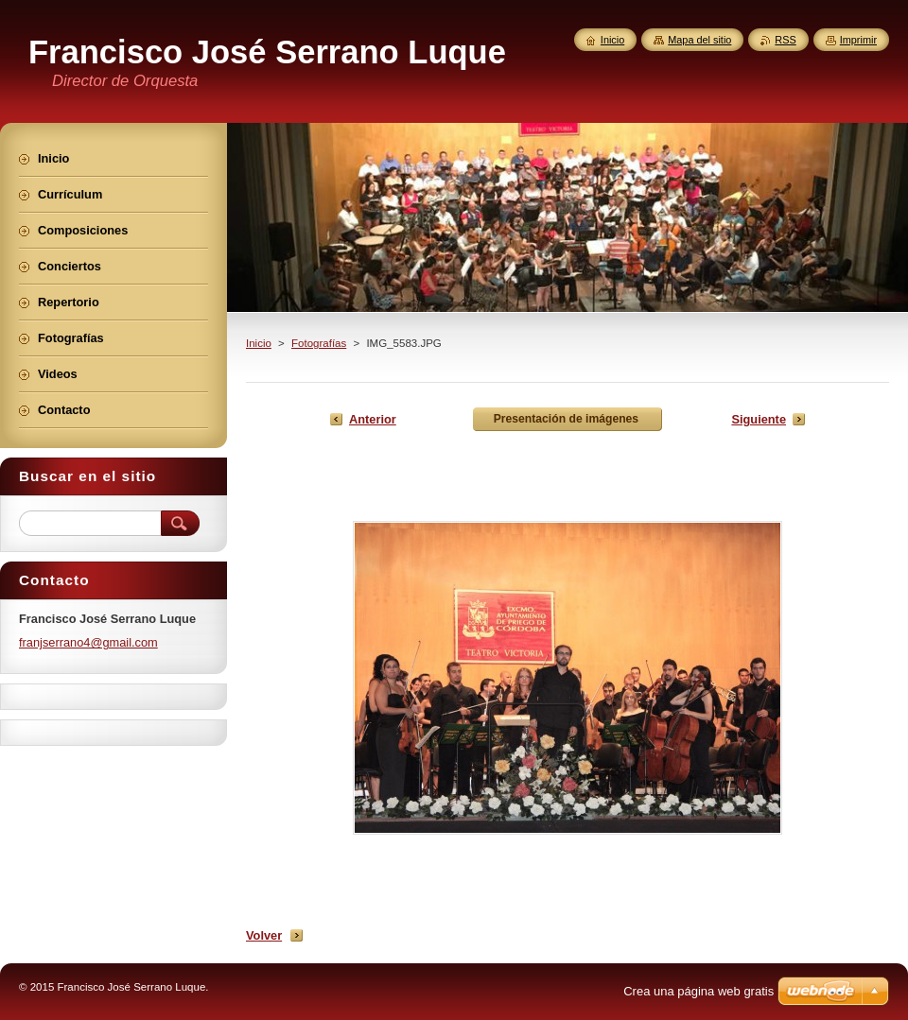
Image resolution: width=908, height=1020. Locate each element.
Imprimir (858, 39)
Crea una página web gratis (698, 991)
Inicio (258, 343)
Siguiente (758, 419)
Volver (264, 935)
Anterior (372, 419)
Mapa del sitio (699, 39)
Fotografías (318, 343)
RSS (785, 39)
